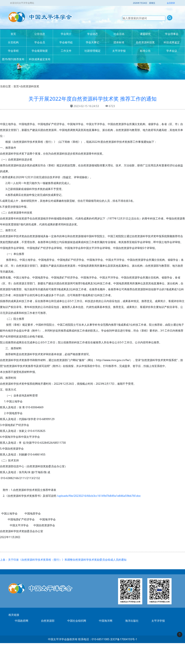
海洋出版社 (132, 621)
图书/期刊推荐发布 (13, 59)
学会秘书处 (66, 42)
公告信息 (39, 34)
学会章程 (13, 51)
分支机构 (13, 42)
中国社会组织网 (76, 621)
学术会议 (171, 51)
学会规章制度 (40, 51)
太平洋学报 (119, 51)
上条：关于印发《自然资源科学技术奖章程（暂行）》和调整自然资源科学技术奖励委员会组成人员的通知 (63, 560)
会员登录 (171, 3)
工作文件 (66, 51)
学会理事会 (171, 34)
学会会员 (39, 42)
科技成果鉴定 (172, 42)
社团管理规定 (92, 51)
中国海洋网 (105, 621)
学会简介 (66, 34)
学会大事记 (92, 42)
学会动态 (92, 34)
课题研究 (145, 34)
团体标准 (119, 42)
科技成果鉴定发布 (39, 59)
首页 (13, 34)
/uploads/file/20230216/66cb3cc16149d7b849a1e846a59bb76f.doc (99, 496)
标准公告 (145, 51)
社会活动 (119, 34)
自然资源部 (47, 621)
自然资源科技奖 (145, 42)
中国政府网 (21, 621)
